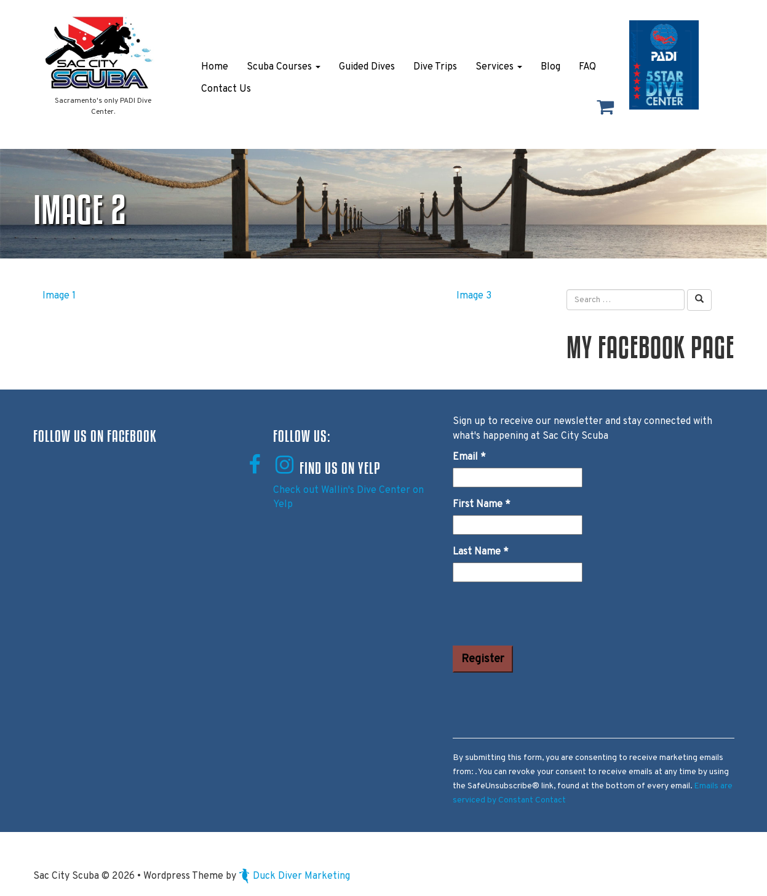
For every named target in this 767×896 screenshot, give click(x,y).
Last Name (481, 552)
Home (214, 67)
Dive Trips (435, 67)
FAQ (587, 67)
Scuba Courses (283, 67)
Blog (550, 67)
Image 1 (59, 296)
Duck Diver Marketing (294, 876)
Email (469, 457)
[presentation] (546, 616)
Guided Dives (367, 67)
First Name (482, 504)
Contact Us (226, 89)
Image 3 (473, 296)
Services (498, 67)
